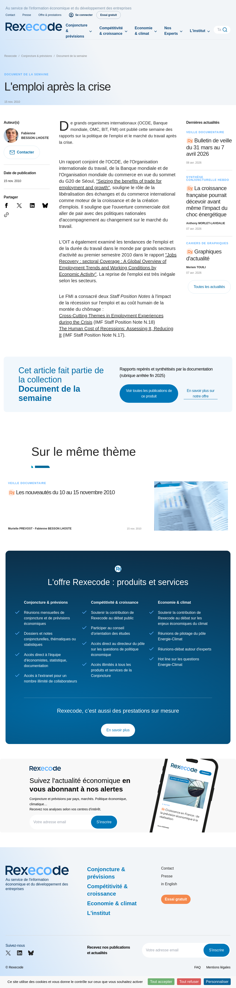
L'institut (197, 31)
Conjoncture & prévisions (76, 30)
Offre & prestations (50, 15)
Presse (26, 15)
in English (169, 884)
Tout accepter (161, 982)
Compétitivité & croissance (111, 30)
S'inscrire (104, 822)
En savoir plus (118, 730)
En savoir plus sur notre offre (201, 393)
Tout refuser (189, 982)
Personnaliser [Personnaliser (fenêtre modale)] (217, 982)
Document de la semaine (71, 56)
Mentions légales (218, 967)
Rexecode (10, 56)
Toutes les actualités (209, 287)
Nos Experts (171, 30)
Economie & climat (143, 30)
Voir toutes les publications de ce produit (149, 393)
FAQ (197, 967)
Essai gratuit (176, 899)
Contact (10, 15)
